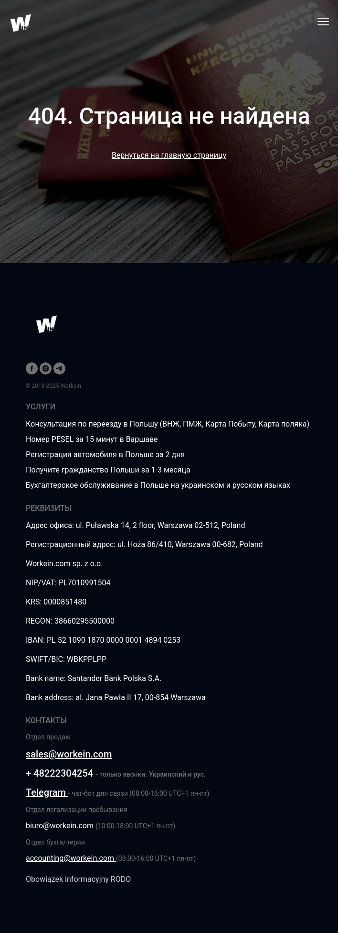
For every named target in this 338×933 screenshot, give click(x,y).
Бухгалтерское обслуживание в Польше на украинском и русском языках (158, 485)
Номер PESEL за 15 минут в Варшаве (92, 439)
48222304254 (63, 773)
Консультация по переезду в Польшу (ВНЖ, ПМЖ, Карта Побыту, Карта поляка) (167, 423)
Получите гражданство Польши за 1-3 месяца (108, 469)
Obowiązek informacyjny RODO (78, 879)
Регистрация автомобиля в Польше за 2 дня (105, 454)
